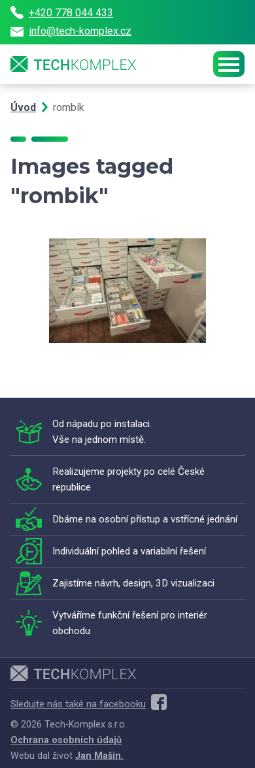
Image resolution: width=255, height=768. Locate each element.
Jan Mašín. (99, 755)
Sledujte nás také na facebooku (88, 704)
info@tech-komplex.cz (70, 31)
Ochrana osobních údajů (66, 740)
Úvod (23, 107)
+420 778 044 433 (61, 12)
